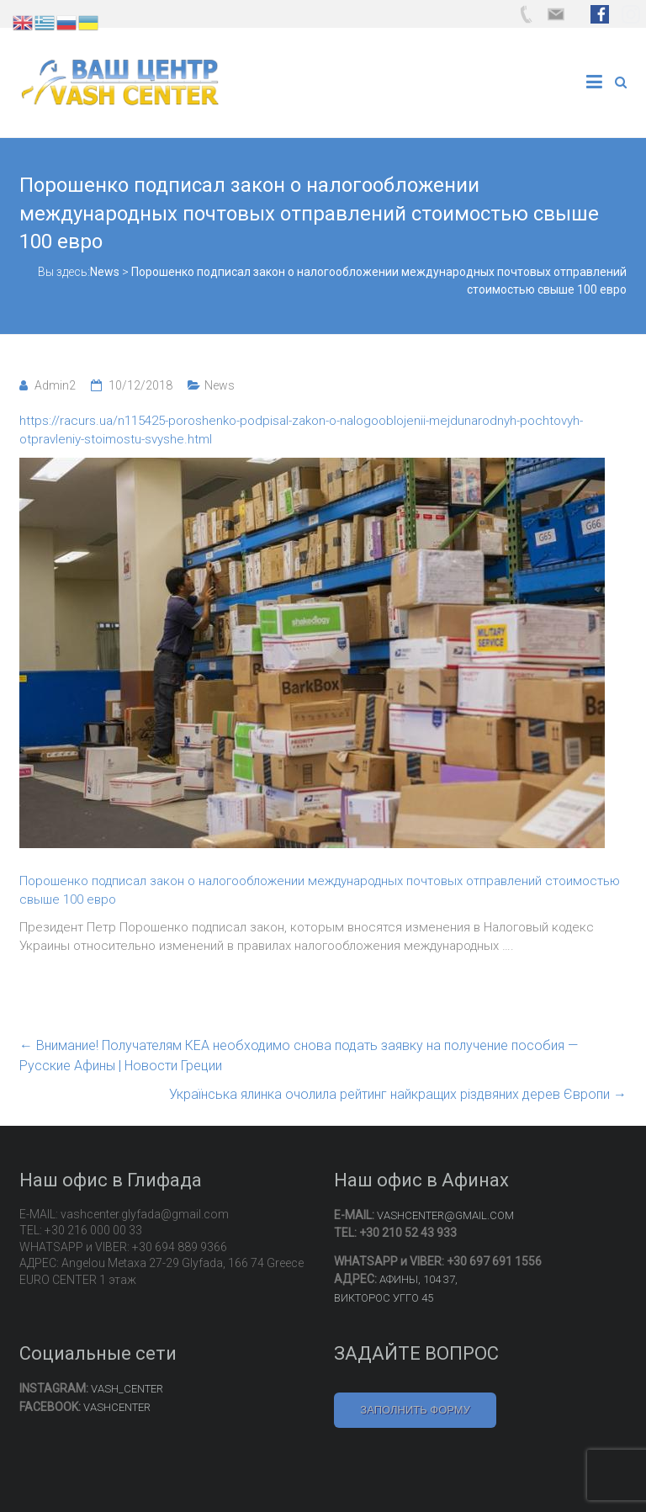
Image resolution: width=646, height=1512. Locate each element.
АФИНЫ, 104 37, (418, 1279)
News (219, 385)
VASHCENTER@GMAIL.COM (445, 1215)
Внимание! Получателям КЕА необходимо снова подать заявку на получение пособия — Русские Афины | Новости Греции (298, 1055)
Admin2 (55, 385)
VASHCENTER (117, 1407)
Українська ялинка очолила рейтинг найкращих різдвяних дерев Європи (398, 1094)
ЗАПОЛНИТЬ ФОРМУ (415, 1409)
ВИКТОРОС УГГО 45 (383, 1298)
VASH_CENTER (127, 1388)
